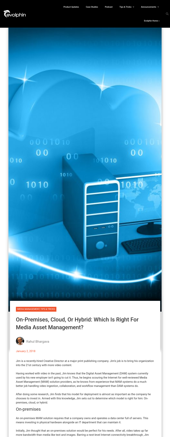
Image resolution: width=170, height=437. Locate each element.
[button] (167, 14)
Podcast (109, 7)
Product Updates (71, 7)
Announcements (150, 7)
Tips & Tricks (126, 7)
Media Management (28, 309)
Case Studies (92, 7)
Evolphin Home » (151, 21)
